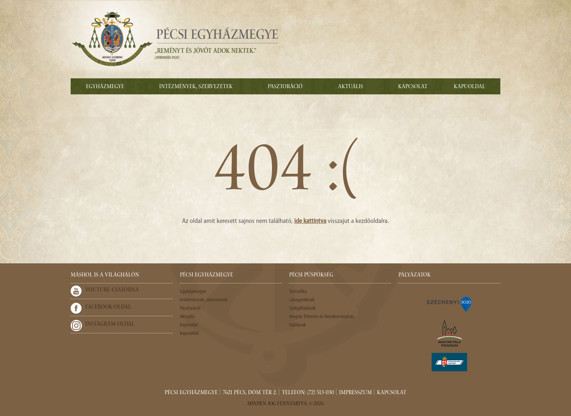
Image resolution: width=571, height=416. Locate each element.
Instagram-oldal (109, 324)
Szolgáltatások (302, 308)
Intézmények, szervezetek (196, 87)
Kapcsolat (413, 87)
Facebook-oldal (108, 307)
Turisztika (298, 291)
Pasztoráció (285, 87)
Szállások (297, 325)
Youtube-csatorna (112, 290)
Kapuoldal (469, 87)
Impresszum (355, 393)
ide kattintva (310, 221)
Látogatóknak (302, 300)
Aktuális (350, 87)
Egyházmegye (105, 87)
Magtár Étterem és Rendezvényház (321, 316)
